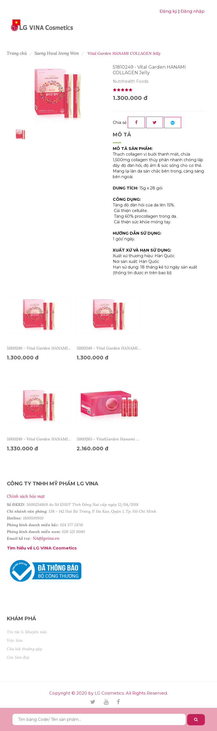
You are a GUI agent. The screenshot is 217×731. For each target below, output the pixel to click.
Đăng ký (168, 11)
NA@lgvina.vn (46, 538)
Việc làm (15, 640)
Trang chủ (17, 53)
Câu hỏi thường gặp (24, 648)
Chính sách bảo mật (26, 496)
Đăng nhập (193, 11)
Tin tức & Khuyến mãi (27, 631)
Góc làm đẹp (18, 657)
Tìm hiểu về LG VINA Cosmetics (42, 548)
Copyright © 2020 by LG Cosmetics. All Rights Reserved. (108, 693)
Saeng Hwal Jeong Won (56, 53)
